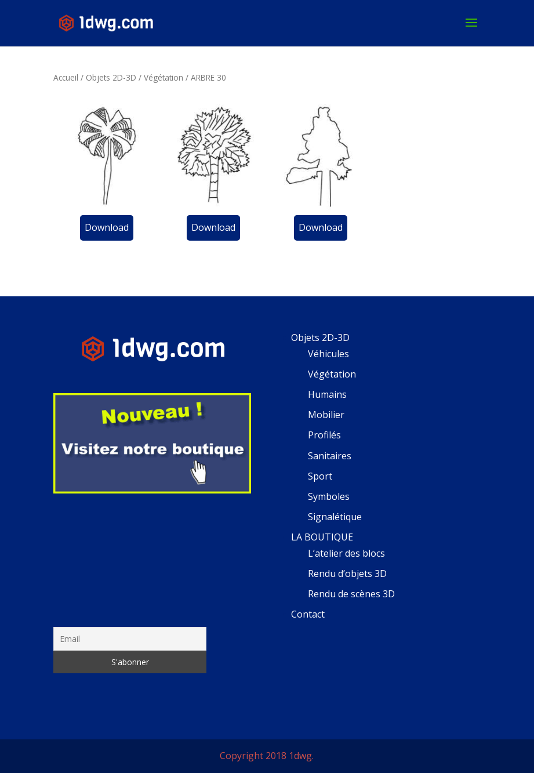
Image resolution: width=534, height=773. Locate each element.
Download (107, 227)
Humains (327, 394)
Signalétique (335, 516)
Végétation (163, 77)
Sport (320, 476)
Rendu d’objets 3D (347, 573)
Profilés (324, 435)
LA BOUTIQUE (322, 537)
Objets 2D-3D (111, 77)
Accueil (65, 77)
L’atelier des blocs (346, 553)
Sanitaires (329, 455)
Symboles (329, 496)
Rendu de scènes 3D (351, 593)
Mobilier (326, 414)
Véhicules (328, 353)
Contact (308, 614)
